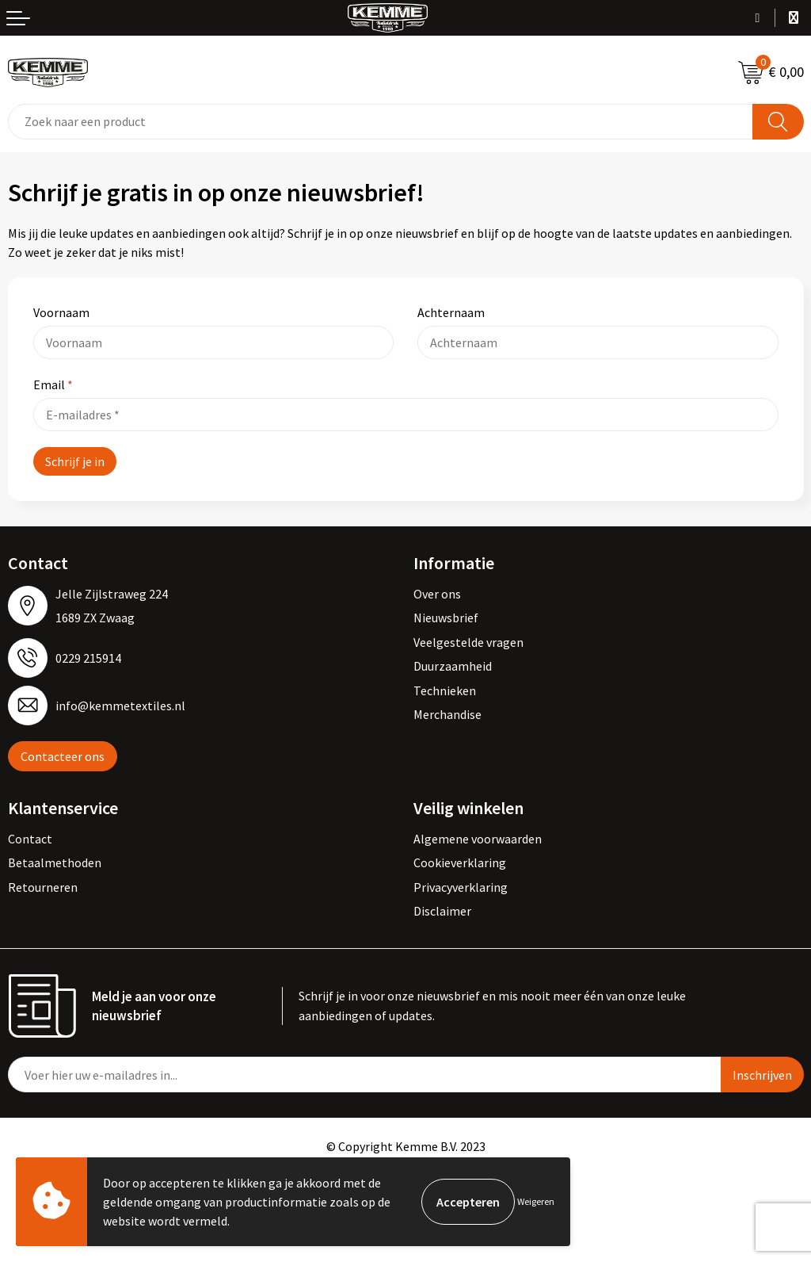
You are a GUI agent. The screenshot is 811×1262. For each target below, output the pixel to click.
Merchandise (447, 714)
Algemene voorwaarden (477, 839)
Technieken (444, 690)
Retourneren (43, 887)
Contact (30, 839)
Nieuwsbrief (445, 617)
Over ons (437, 594)
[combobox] (380, 122)
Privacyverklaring (460, 887)
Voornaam (61, 312)
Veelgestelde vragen (468, 642)
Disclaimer (442, 911)
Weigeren (535, 1201)
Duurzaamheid (452, 666)
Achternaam (451, 312)
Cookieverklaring (459, 862)
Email (53, 384)
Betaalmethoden (54, 862)
